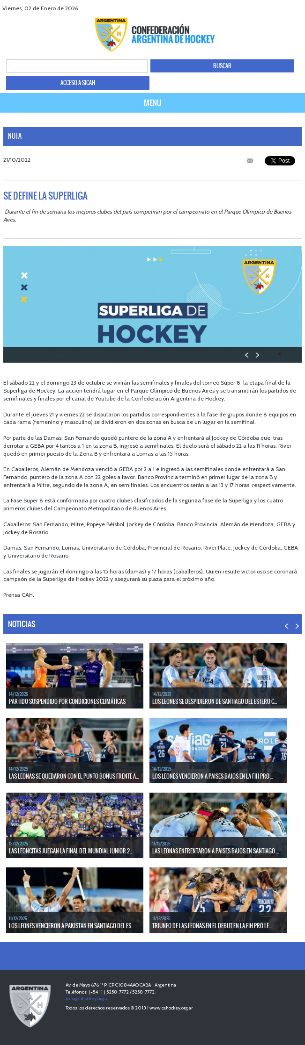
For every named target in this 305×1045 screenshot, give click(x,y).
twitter (273, 8)
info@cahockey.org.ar (87, 998)
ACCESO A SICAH (77, 83)
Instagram (297, 8)
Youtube (285, 8)
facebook (262, 8)
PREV (247, 355)
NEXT (257, 355)
